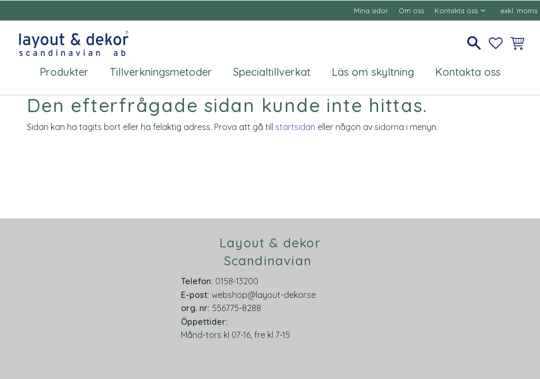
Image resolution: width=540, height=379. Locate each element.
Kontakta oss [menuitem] (456, 10)
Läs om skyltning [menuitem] (373, 71)
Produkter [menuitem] (64, 71)
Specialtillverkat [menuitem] (272, 71)
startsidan (295, 127)
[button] (474, 43)
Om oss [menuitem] (411, 10)
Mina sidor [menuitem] (371, 10)
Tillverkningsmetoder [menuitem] (161, 71)
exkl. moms (518, 10)
